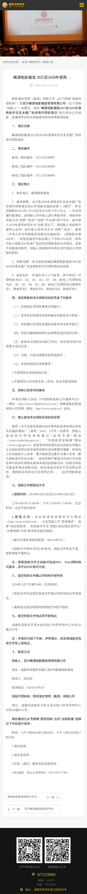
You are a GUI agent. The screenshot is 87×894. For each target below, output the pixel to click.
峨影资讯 (34, 61)
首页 (24, 61)
